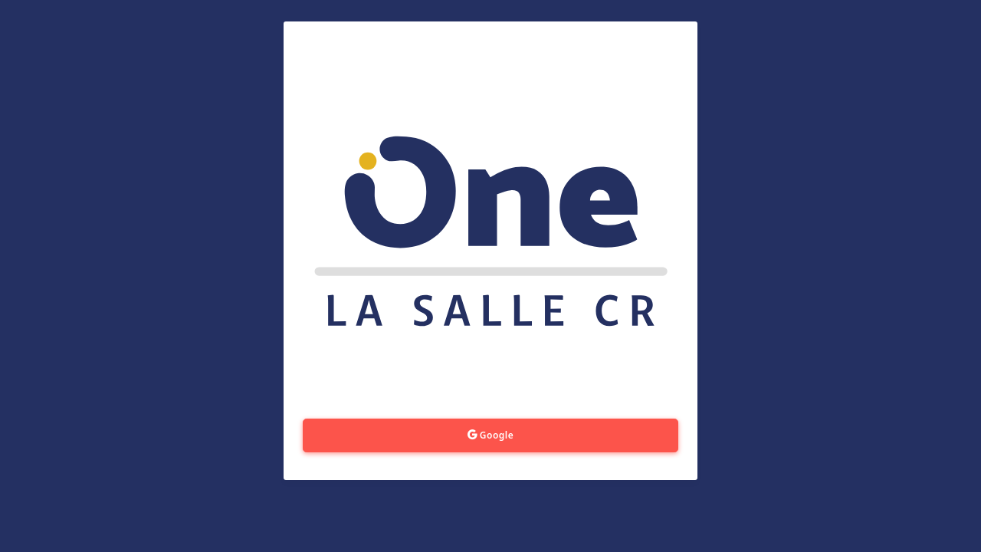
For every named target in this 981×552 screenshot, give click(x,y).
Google (491, 435)
